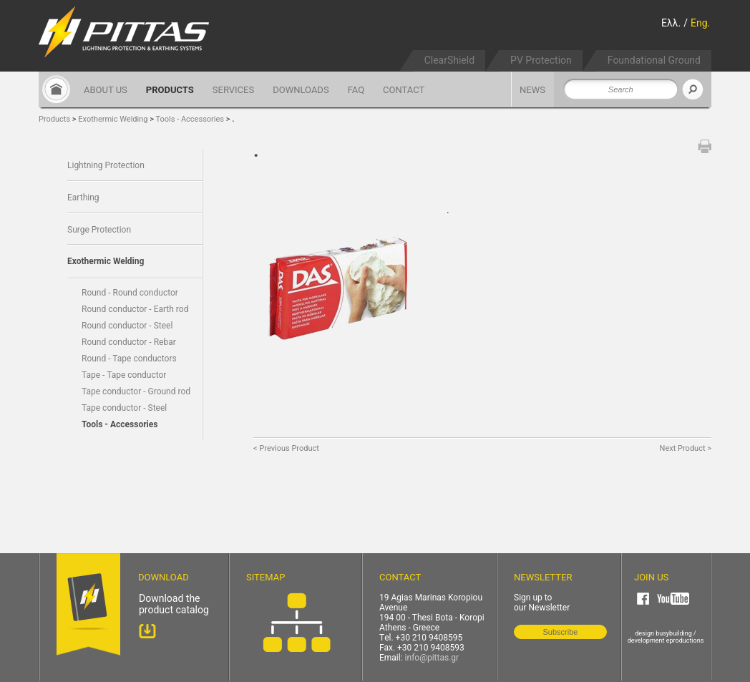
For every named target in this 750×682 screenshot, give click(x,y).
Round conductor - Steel (127, 326)
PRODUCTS (170, 89)
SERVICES (233, 89)
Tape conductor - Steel (124, 408)
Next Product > (685, 448)
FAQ (356, 89)
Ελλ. (671, 23)
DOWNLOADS (300, 89)
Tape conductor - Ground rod (136, 391)
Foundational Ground (654, 60)
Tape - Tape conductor (124, 375)
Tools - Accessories (191, 119)
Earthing (83, 198)
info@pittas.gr (432, 658)
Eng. (700, 23)
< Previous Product (286, 448)
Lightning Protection (106, 165)
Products (54, 119)
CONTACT (403, 89)
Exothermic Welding (112, 119)
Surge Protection (99, 230)
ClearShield (449, 60)
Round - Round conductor (130, 293)
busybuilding (674, 633)
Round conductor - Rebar (129, 342)
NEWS (532, 89)
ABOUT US (105, 89)
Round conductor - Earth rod (135, 309)
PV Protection (541, 60)
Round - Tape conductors (129, 359)
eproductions (685, 640)
